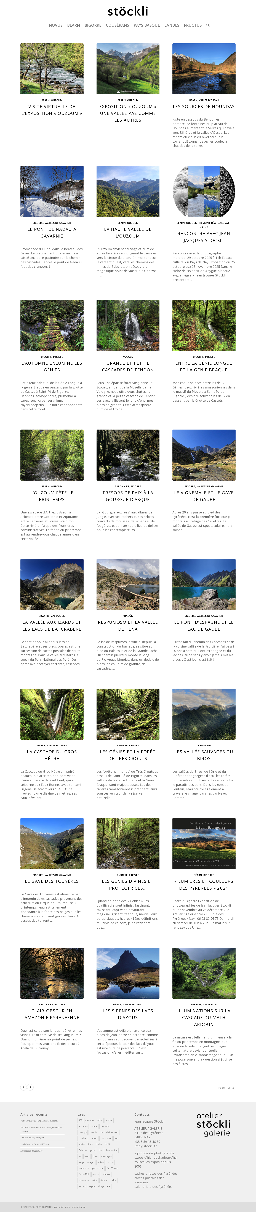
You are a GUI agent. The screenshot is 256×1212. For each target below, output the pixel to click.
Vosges (128, 356)
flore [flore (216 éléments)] (90, 1144)
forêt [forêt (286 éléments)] (107, 1144)
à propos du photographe (154, 1153)
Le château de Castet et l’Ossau (34, 1144)
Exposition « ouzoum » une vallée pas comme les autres (128, 113)
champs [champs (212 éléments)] (83, 1132)
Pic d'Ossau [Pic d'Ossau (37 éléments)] (112, 1168)
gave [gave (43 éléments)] (92, 1150)
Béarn (45, 100)
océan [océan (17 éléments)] (100, 1162)
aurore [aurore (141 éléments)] (109, 1120)
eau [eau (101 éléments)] (116, 1138)
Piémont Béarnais (211, 223)
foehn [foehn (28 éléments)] (99, 1144)
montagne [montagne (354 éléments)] (106, 1156)
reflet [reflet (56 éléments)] (94, 1180)
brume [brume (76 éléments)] (94, 1126)
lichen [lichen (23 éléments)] (95, 1156)
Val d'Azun (58, 615)
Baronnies (122, 486)
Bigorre (38, 223)
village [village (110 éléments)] (101, 1186)
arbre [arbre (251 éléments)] (100, 1120)
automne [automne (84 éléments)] (83, 1126)
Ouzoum (56, 100)
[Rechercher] (206, 25)
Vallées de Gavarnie (58, 223)
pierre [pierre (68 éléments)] (95, 1174)
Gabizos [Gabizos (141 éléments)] (83, 1150)
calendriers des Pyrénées (153, 1186)
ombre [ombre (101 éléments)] (110, 1162)
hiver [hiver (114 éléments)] (100, 1150)
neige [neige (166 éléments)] (81, 1162)
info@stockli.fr (145, 1146)
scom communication (75, 1207)
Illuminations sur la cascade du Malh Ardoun (204, 1017)
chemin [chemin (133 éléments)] (93, 1132)
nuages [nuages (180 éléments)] (90, 1162)
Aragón (128, 615)
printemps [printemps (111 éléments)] (84, 1180)
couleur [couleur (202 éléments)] (93, 1138)
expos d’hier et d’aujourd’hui (156, 1157)
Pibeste (58, 356)
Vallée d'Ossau (209, 100)
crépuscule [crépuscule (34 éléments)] (105, 1138)
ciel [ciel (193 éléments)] (101, 1132)
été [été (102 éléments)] (108, 1186)
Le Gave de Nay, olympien (32, 1137)
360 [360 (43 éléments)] (80, 1120)
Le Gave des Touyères (52, 881)
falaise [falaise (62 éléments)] (82, 1144)
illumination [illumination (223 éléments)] (112, 1150)
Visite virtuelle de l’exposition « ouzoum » (39, 1121)
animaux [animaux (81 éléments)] (89, 1120)
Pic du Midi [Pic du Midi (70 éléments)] (84, 1174)
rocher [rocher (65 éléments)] (113, 1180)
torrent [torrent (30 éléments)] (82, 1186)
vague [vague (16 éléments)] (92, 1186)
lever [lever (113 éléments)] (86, 1156)
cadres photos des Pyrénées (155, 1173)
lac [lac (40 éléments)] (80, 1156)
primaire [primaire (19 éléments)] (106, 1174)
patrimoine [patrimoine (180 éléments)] (97, 1168)
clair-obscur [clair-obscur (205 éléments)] (112, 1132)
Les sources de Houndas (204, 106)
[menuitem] (56, 25)
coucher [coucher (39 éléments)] (83, 1138)
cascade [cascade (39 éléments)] (104, 1126)
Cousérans (204, 745)
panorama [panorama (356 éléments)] (84, 1168)
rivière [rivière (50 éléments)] (103, 1180)
